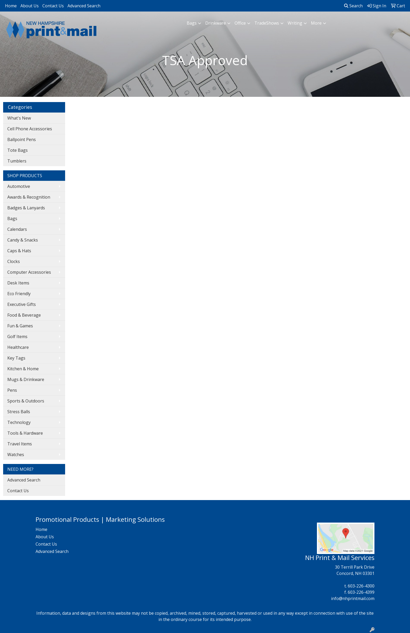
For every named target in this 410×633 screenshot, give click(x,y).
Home (11, 6)
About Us (29, 6)
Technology (19, 422)
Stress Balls (18, 411)
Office (240, 23)
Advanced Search (83, 6)
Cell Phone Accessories (29, 129)
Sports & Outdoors (25, 401)
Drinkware (215, 23)
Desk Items (18, 283)
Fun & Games (20, 326)
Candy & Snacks (22, 240)
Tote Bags (17, 150)
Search (353, 6)
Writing (295, 23)
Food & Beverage (24, 315)
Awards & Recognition (28, 197)
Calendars (17, 229)
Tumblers (16, 161)
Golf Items (17, 336)
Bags (192, 23)
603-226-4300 (361, 586)
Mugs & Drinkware (25, 379)
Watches (15, 454)
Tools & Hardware (25, 433)
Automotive (18, 186)
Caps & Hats (19, 251)
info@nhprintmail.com (352, 598)
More (316, 23)
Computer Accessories (29, 272)
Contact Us (53, 6)
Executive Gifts (21, 304)
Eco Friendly (19, 293)
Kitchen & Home (23, 369)
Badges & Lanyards (26, 208)
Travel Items (19, 444)
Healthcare (18, 347)
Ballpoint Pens (21, 139)
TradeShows (266, 23)
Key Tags (16, 358)
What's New (19, 118)
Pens (12, 390)
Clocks (13, 261)
